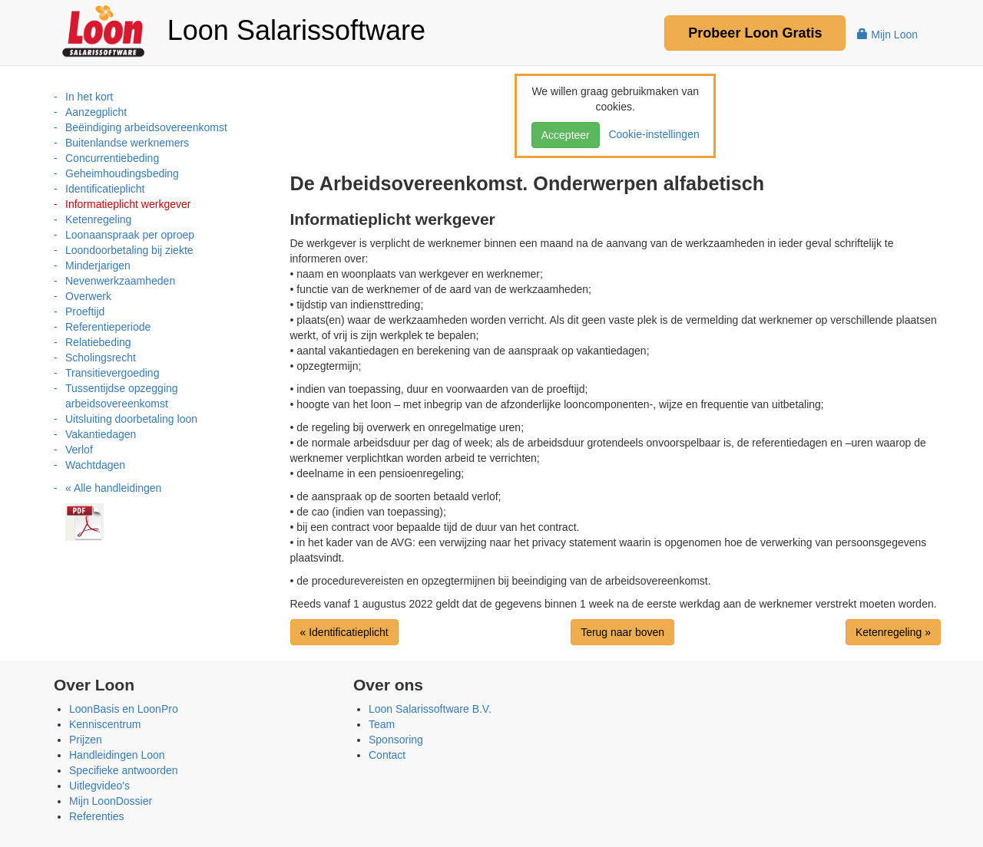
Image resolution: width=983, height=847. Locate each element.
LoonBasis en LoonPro (123, 709)
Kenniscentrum (105, 724)
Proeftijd (84, 311)
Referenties (96, 816)
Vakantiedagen (100, 434)
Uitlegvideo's (99, 785)
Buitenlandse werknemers (127, 143)
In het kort (89, 97)
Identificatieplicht (105, 189)
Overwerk (88, 296)
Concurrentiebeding (112, 158)
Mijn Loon (887, 34)
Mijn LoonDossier (110, 801)
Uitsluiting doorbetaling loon (131, 419)
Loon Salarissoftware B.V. (430, 709)
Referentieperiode (108, 327)
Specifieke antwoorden (123, 770)
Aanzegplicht (96, 112)
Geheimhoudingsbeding (122, 173)
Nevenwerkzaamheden (120, 281)
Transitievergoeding (112, 373)
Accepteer (565, 135)
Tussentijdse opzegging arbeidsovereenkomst (121, 396)
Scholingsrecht (100, 357)
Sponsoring (396, 739)
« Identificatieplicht (344, 632)
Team (382, 724)
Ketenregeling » (893, 632)
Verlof (79, 449)
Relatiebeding (98, 342)
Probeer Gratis (755, 33)
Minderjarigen (98, 265)
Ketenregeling (98, 219)
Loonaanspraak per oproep (129, 235)
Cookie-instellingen (651, 134)
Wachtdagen (95, 465)
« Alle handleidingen (113, 488)
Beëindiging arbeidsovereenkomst (146, 127)
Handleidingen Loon (117, 755)
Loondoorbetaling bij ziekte (129, 250)
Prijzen (85, 739)
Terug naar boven (622, 632)
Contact (387, 755)
